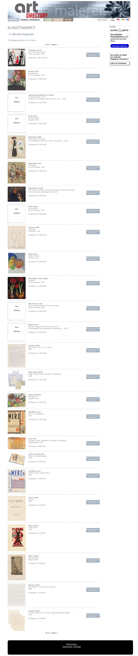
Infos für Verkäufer (119, 63)
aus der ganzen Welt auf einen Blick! (119, 37)
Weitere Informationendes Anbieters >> (92, 54)
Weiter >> (54, 44)
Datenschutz (71, 644)
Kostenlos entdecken (119, 46)
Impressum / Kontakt (72, 646)
